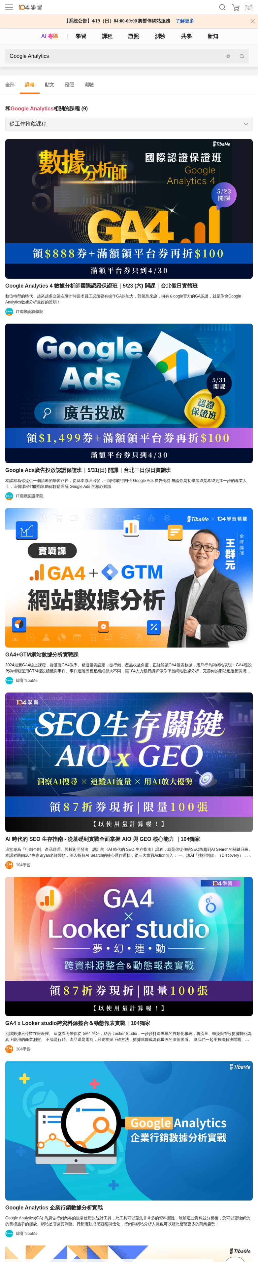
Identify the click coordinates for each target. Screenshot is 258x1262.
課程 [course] (107, 36)
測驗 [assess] (160, 36)
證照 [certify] (133, 36)
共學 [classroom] (186, 36)
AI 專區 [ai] (49, 36)
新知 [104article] (213, 36)
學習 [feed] (81, 36)
